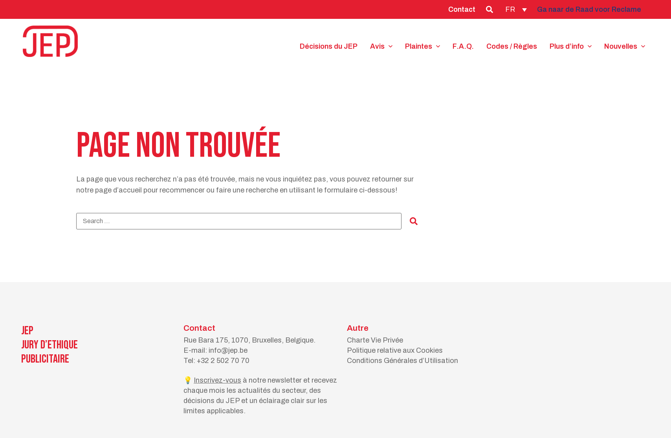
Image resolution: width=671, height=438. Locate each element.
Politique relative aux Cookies (395, 350)
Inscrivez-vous (217, 380)
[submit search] (413, 221)
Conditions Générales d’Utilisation (402, 361)
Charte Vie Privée (375, 340)
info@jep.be (228, 350)
